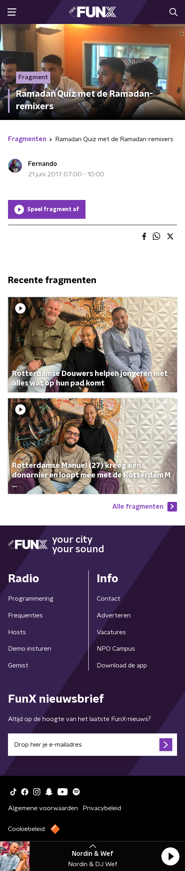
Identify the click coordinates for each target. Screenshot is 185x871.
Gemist (18, 665)
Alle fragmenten (144, 506)
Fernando (42, 164)
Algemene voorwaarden (43, 808)
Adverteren (114, 615)
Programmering (31, 598)
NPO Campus (116, 648)
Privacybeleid (102, 808)
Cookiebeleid (26, 829)
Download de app (122, 665)
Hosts (17, 632)
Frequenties (25, 615)
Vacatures (111, 632)
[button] (170, 856)
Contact (108, 598)
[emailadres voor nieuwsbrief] (92, 744)
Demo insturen (29, 648)
